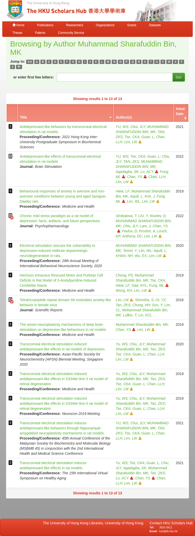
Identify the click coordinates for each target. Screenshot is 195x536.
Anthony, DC (132, 236)
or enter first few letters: (33, 77)
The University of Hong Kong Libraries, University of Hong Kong (94, 523)
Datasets (155, 25)
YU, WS (122, 127)
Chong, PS (124, 275)
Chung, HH (141, 305)
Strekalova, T (126, 216)
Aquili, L (136, 196)
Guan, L (147, 137)
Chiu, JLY (130, 226)
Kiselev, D (158, 216)
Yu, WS (122, 344)
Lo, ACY (149, 172)
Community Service (71, 33)
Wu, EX (141, 256)
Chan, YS (137, 177)
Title (23, 117)
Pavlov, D (129, 231)
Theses (17, 33)
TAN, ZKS (131, 161)
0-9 (29, 61)
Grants (131, 25)
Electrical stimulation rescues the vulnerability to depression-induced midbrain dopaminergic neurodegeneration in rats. (57, 250)
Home (18, 25)
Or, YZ (160, 300)
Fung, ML (158, 285)
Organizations (105, 25)
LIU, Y (143, 216)
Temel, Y (130, 251)
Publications (45, 25)
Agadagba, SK (127, 172)
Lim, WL (133, 201)
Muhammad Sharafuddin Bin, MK (142, 324)
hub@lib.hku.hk (168, 531)
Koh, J (149, 196)
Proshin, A (147, 231)
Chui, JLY (137, 127)
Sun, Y (157, 305)
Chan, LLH (156, 177)
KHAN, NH (124, 256)
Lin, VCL (145, 315)
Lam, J (145, 226)
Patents (40, 33)
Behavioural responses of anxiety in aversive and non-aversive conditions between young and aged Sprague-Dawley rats (63, 196)
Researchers (74, 25)
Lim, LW (132, 142)
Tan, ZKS (123, 305)
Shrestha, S (144, 300)
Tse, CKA (132, 137)
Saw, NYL (139, 285)
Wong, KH (124, 290)
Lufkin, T (129, 315)
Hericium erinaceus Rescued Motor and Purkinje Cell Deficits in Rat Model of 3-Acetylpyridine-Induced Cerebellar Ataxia (61, 280)
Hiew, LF (122, 191)
